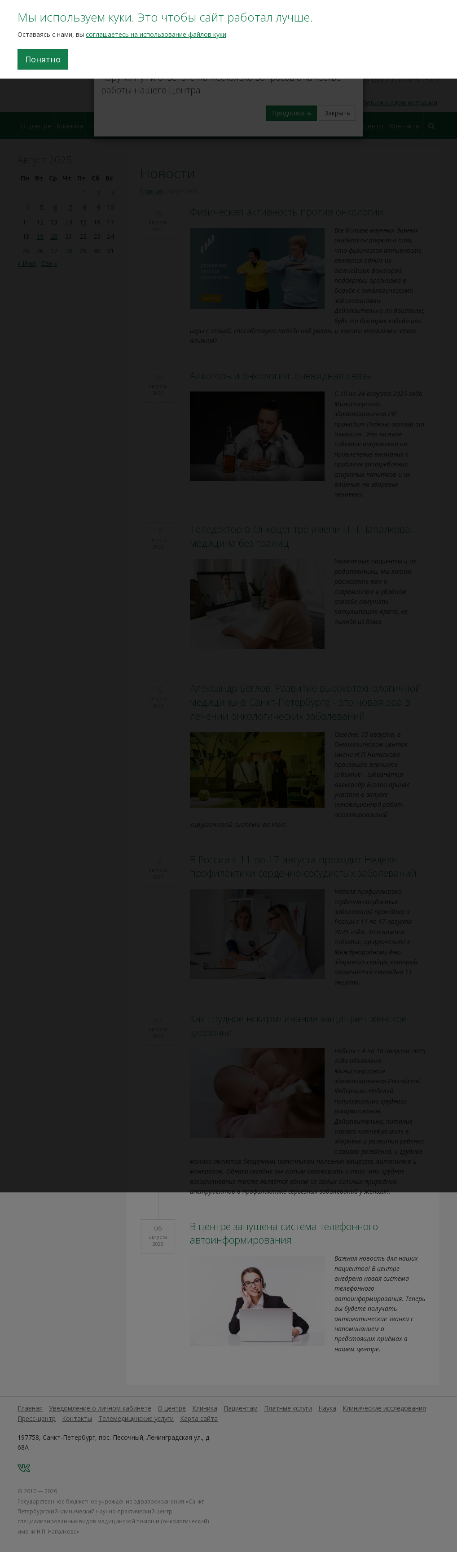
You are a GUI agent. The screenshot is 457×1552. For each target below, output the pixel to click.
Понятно (43, 59)
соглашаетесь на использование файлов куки (156, 34)
